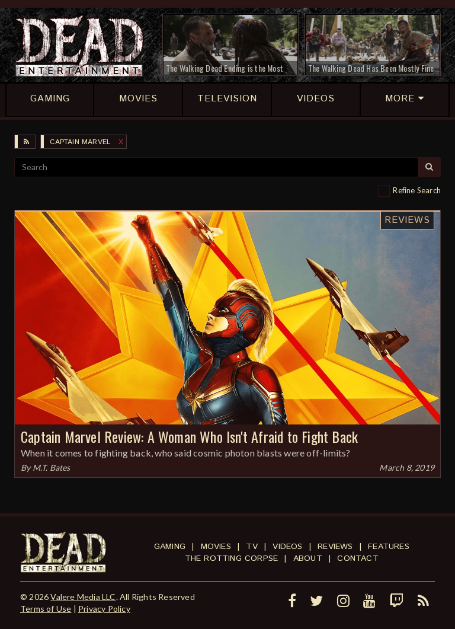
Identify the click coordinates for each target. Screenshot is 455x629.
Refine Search (417, 190)
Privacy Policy (104, 609)
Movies (216, 547)
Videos (287, 547)
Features (388, 547)
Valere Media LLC (83, 597)
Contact (357, 558)
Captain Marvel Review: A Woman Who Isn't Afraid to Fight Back (189, 436)
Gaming (169, 547)
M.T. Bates (52, 467)
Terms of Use (45, 609)
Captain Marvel (80, 142)
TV (251, 547)
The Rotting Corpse (231, 558)
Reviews (407, 220)
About (307, 558)
